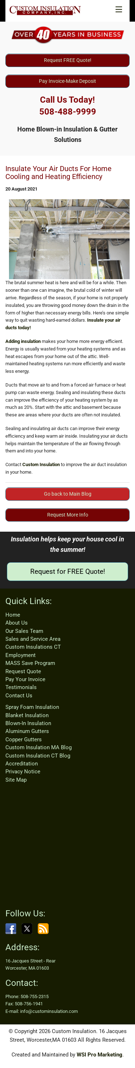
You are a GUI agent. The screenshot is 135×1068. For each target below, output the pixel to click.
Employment (20, 655)
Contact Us (18, 695)
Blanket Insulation (27, 715)
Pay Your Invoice (25, 679)
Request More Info (67, 515)
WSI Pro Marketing (99, 1054)
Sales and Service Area (32, 639)
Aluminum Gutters (27, 731)
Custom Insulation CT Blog (37, 755)
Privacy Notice (22, 771)
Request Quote (23, 671)
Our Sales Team (24, 631)
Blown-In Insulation (28, 723)
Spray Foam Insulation (32, 707)
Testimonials (21, 687)
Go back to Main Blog (67, 494)
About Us (16, 623)
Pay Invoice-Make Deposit (67, 81)
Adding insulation (23, 341)
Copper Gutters (23, 739)
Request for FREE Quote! (67, 571)
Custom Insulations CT (33, 647)
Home (12, 615)
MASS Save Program (30, 663)
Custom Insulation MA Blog (38, 747)
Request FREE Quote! (67, 60)
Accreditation (21, 763)
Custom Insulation (41, 464)
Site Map (16, 780)
